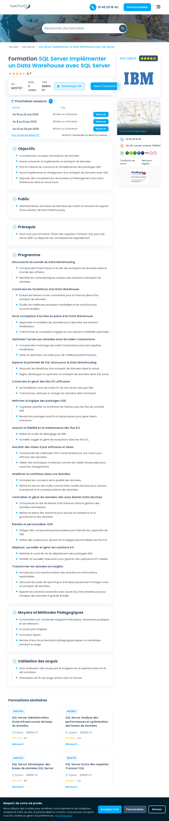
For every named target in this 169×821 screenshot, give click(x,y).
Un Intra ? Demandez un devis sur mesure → (86, 135)
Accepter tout (110, 809)
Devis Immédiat (137, 7)
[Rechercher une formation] (82, 28)
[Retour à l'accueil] (20, 9)
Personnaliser (135, 809)
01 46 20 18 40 (108, 7)
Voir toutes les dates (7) (25, 135)
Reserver (101, 114)
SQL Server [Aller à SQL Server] (28, 47)
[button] (123, 28)
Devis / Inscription (105, 86)
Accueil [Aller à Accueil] (13, 47)
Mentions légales (147, 162)
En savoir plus (63, 815)
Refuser (157, 809)
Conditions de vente (127, 162)
